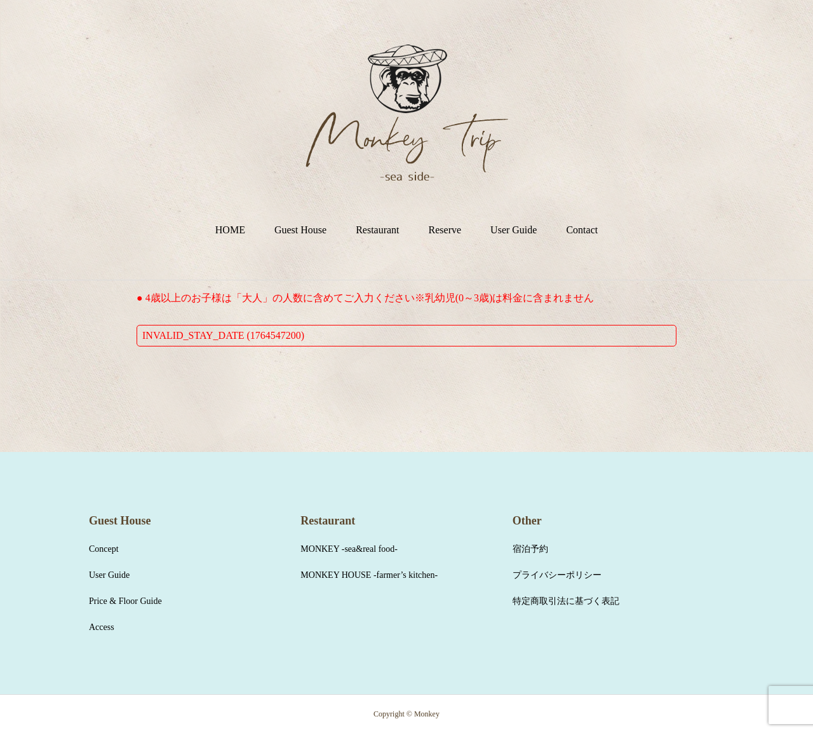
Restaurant (377, 229)
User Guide (513, 229)
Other (527, 520)
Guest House (300, 229)
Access (101, 627)
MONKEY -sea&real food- (349, 549)
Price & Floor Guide (125, 601)
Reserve (445, 229)
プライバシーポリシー (557, 575)
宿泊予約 (530, 549)
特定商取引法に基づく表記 (566, 601)
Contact (582, 229)
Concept (104, 549)
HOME (230, 229)
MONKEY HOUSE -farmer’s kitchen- (369, 575)
